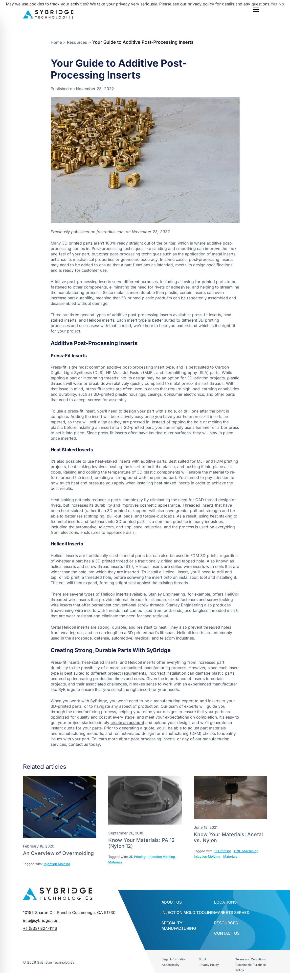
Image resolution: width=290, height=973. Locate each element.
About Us (171, 902)
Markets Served (232, 912)
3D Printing (137, 857)
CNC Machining (246, 851)
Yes (273, 3)
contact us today (84, 744)
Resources (77, 42)
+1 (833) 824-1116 (40, 928)
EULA (202, 959)
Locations (225, 902)
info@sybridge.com (41, 920)
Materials (115, 862)
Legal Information (174, 959)
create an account (127, 722)
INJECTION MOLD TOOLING (187, 912)
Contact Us (227, 933)
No (281, 3)
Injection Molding (57, 864)
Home (56, 42)
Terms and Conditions (250, 959)
